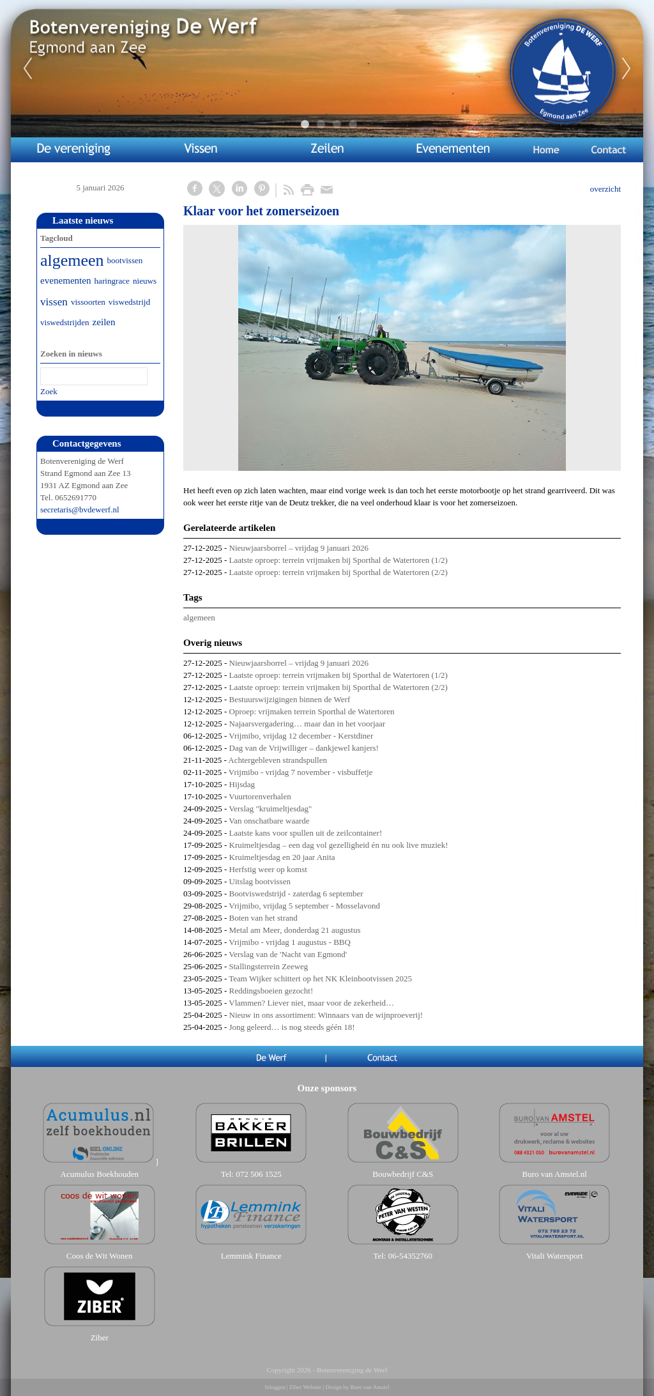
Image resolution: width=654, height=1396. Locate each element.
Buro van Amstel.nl (554, 1174)
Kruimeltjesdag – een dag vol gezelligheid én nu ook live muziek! (338, 845)
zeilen (104, 322)
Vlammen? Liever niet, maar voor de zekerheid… (311, 1003)
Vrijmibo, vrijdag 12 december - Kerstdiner (301, 735)
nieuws (144, 281)
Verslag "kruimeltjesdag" (270, 808)
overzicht (605, 189)
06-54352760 (410, 1256)
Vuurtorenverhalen (260, 796)
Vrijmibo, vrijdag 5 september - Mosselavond (304, 905)
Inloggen (275, 1387)
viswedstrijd (129, 302)
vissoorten (88, 302)
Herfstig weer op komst (268, 869)
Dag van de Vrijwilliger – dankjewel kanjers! (304, 748)
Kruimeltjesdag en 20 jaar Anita (282, 857)
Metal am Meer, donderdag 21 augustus (295, 930)
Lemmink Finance (251, 1256)
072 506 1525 (259, 1174)
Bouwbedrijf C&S (402, 1174)
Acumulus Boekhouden (100, 1174)
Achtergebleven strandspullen (277, 760)
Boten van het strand (263, 918)
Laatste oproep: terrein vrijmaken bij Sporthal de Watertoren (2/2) (338, 572)
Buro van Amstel (369, 1387)
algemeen (199, 617)
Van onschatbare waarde (269, 820)
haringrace (112, 281)
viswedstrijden (64, 322)
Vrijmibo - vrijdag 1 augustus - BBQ (290, 942)
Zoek (48, 391)
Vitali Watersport (554, 1256)
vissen (54, 302)
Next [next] (626, 69)
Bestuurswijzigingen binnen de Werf (290, 699)
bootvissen (125, 260)
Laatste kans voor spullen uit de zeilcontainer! (306, 833)
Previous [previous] (27, 69)
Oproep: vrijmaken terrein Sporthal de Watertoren (312, 711)
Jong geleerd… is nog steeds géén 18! (292, 1027)
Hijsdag (242, 784)
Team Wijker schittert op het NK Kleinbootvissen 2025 (320, 978)
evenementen (65, 280)
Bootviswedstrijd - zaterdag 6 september (296, 893)
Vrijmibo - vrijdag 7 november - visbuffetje (301, 772)
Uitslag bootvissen (260, 881)
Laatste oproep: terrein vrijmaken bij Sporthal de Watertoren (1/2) (338, 560)
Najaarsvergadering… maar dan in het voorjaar (307, 723)
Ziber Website (305, 1387)
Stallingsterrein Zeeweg (268, 966)
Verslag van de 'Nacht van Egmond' (288, 954)
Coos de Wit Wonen (99, 1256)
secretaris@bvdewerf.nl (79, 509)
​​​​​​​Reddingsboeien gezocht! (271, 990)
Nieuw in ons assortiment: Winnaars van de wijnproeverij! (326, 1015)
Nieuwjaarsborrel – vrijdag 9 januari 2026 (299, 548)
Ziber (100, 1337)
